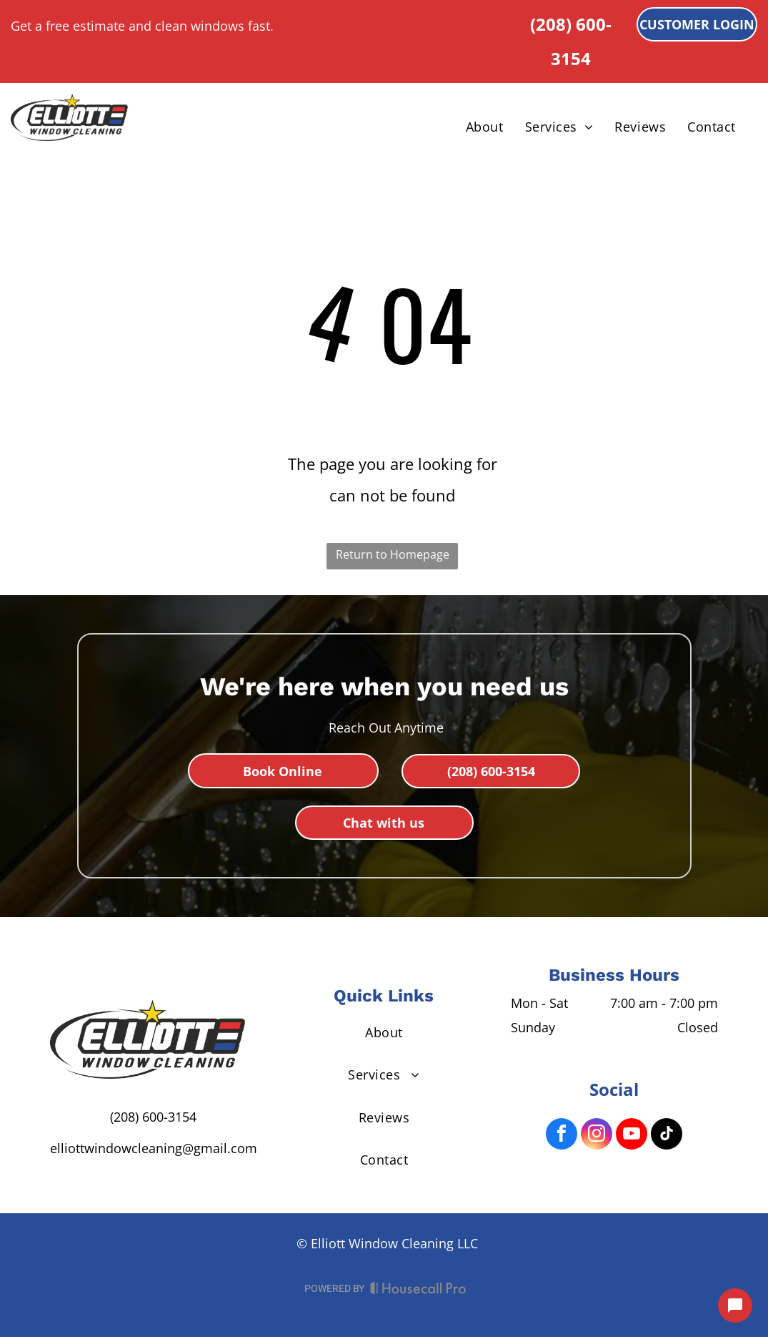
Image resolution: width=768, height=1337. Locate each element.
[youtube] (631, 1135)
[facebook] (561, 1135)
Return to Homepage (392, 554)
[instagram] (596, 1135)
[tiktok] (666, 1135)
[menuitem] (484, 126)
